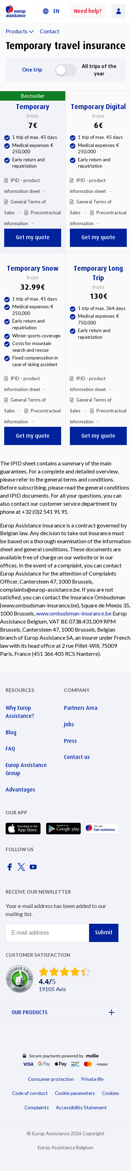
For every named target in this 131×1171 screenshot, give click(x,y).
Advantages (20, 789)
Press (70, 741)
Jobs (69, 724)
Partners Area (80, 708)
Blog (11, 732)
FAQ (10, 748)
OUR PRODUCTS (63, 1012)
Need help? (88, 11)
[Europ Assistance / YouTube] (34, 869)
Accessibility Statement (81, 1107)
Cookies (110, 1093)
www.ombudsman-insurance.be (73, 613)
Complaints (36, 1107)
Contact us (77, 757)
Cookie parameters (75, 1093)
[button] (51, 11)
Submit (103, 932)
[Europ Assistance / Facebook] (11, 869)
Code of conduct (30, 1093)
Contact (49, 31)
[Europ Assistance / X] (22, 869)
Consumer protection (51, 1079)
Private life (92, 1079)
